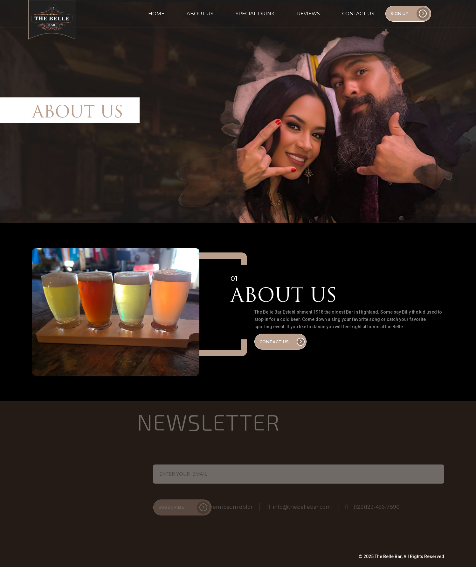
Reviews (308, 14)
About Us (200, 14)
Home (156, 14)
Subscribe (184, 506)
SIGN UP (409, 13)
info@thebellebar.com (299, 505)
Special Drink (255, 14)
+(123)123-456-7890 (372, 505)
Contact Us (358, 14)
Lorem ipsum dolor (226, 505)
